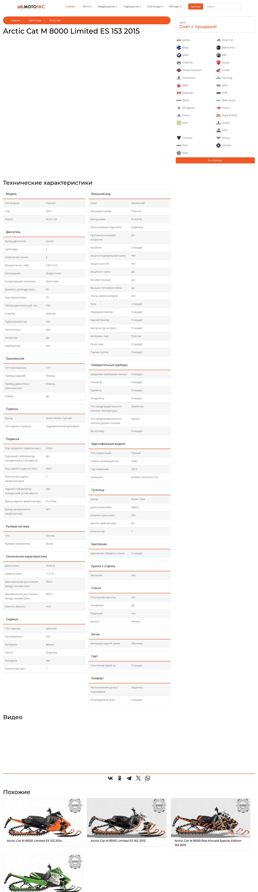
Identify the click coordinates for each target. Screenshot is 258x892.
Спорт (11, 880)
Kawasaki (185, 93)
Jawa (221, 85)
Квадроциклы (106, 6)
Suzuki (223, 123)
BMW (182, 55)
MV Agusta (186, 108)
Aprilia (183, 40)
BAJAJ (182, 47)
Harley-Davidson (189, 70)
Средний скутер (182, 884)
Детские (136, 880)
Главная (70, 6)
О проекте (220, 871)
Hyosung (224, 78)
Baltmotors (225, 47)
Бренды (195, 6)
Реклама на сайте (224, 876)
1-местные (96, 876)
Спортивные (56, 880)
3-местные (96, 884)
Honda (223, 70)
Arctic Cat (224, 40)
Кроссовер (137, 884)
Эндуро (11, 876)
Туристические (58, 884)
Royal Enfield (226, 115)
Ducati (222, 62)
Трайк (10, 889)
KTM (221, 93)
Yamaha (223, 145)
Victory (223, 138)
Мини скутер (180, 880)
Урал (182, 153)
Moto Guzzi (225, 100)
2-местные (96, 880)
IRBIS (182, 85)
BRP (221, 55)
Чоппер (11, 884)
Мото (86, 6)
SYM (221, 130)
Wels (182, 145)
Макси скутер (180, 876)
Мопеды (174, 6)
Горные (135, 876)
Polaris (183, 115)
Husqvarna (186, 78)
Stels (182, 123)
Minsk (183, 100)
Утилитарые (56, 876)
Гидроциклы (130, 6)
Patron (223, 108)
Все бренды (215, 160)
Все (9, 871)
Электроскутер (181, 889)
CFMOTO (185, 62)
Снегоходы (154, 6)
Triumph (184, 138)
